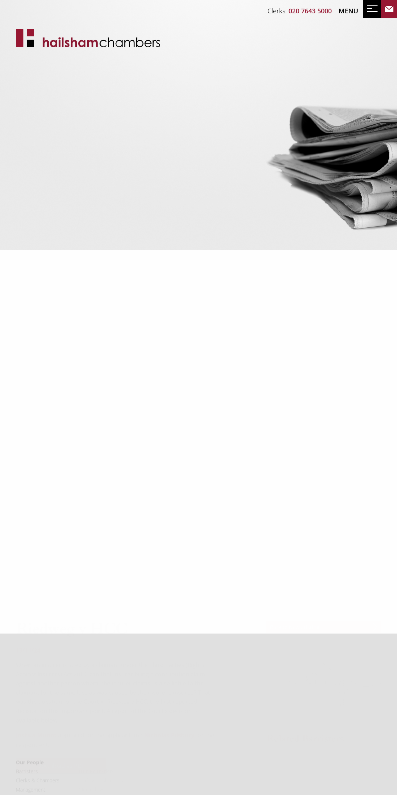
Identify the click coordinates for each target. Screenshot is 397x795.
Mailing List (91, 162)
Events (53, 162)
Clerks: (300, 10)
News (25, 162)
